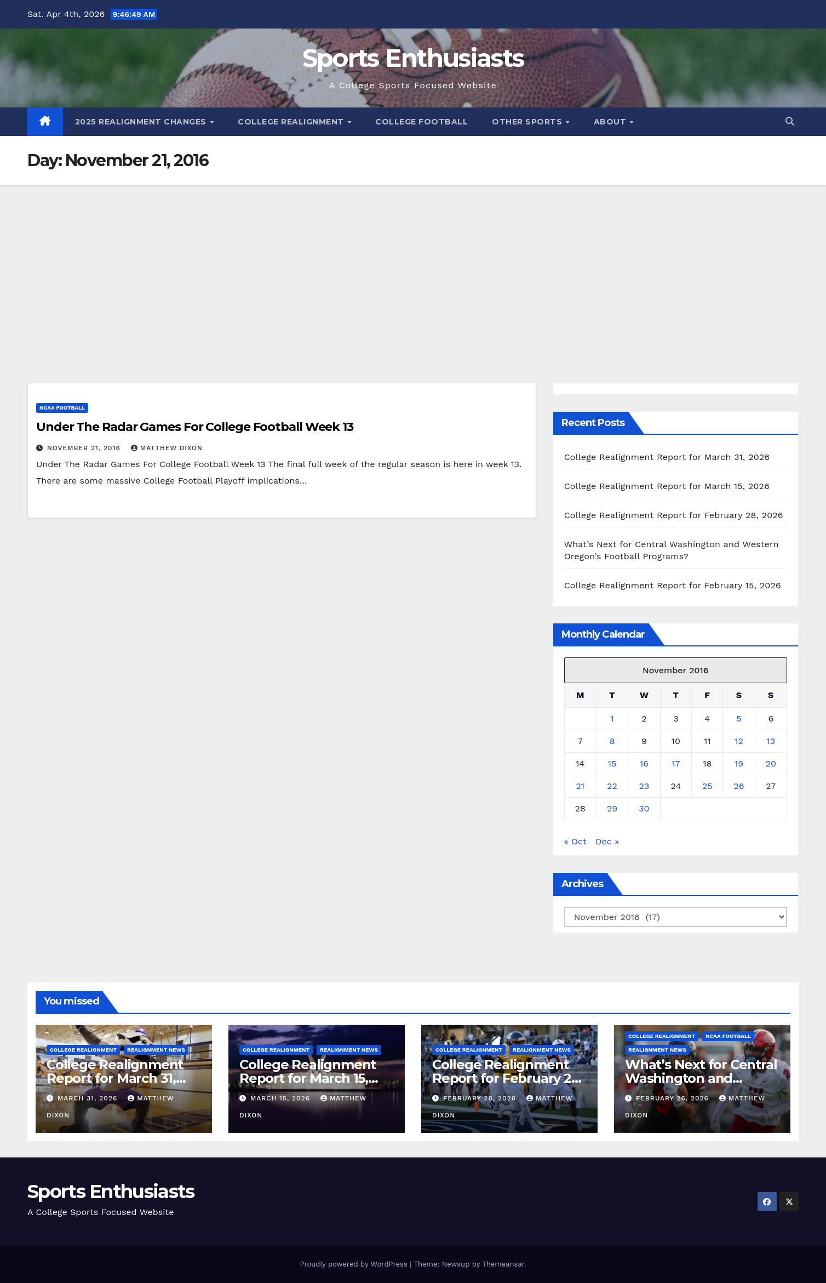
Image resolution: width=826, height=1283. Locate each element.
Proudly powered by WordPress (355, 1264)
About (611, 122)
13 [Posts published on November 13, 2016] (770, 741)
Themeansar (503, 1264)
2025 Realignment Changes (142, 122)
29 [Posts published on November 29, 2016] (612, 808)
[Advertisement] (413, 267)
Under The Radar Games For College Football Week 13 (194, 426)
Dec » (607, 841)
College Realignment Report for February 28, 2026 (673, 515)
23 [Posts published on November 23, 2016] (644, 786)
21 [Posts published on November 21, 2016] (580, 786)
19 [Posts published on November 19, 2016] (739, 763)
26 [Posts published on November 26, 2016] (738, 786)
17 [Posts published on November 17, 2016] (676, 763)
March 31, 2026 (89, 1098)
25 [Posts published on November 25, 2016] (707, 786)
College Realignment (292, 122)
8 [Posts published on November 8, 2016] (612, 741)
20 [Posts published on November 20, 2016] (771, 763)
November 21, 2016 (85, 448)
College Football (421, 122)
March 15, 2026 (281, 1098)
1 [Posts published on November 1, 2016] (611, 718)
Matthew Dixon (167, 448)
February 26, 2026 (674, 1098)
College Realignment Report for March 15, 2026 (667, 486)
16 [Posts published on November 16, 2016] (644, 763)
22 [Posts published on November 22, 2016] (612, 786)
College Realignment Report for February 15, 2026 (672, 585)
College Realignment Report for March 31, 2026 (667, 457)
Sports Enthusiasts (413, 58)
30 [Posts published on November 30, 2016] (644, 808)
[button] (789, 121)
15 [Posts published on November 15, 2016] (612, 763)
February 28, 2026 (481, 1098)
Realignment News (156, 1050)
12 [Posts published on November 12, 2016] (739, 741)
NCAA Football (62, 408)
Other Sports (528, 122)
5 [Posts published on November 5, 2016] (738, 718)
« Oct (575, 841)
